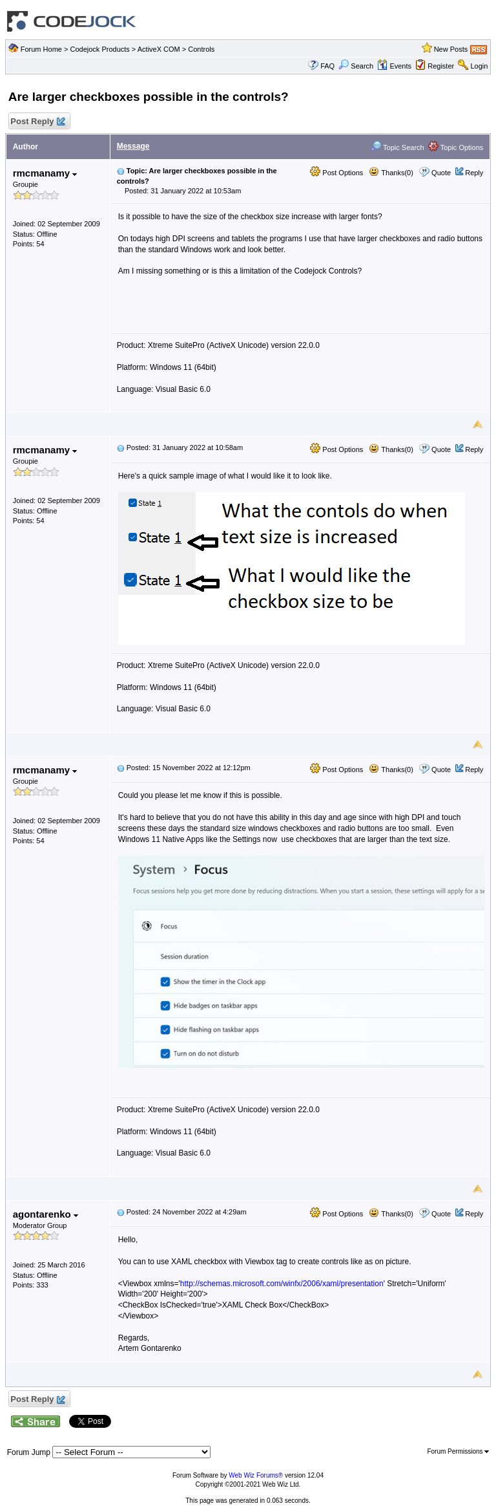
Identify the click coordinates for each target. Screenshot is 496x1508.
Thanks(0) (391, 173)
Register (441, 66)
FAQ (327, 66)
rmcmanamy (45, 172)
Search (355, 66)
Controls (201, 49)
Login (479, 66)
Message (133, 146)
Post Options (336, 173)
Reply (474, 173)
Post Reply (37, 121)
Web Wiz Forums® (256, 1475)
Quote (441, 173)
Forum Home (41, 49)
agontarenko (45, 1214)
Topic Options (456, 147)
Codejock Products (99, 49)
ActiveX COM (159, 49)
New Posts (451, 49)
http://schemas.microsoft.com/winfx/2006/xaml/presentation (282, 1283)
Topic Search (397, 147)
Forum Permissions (458, 1451)
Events (394, 66)
